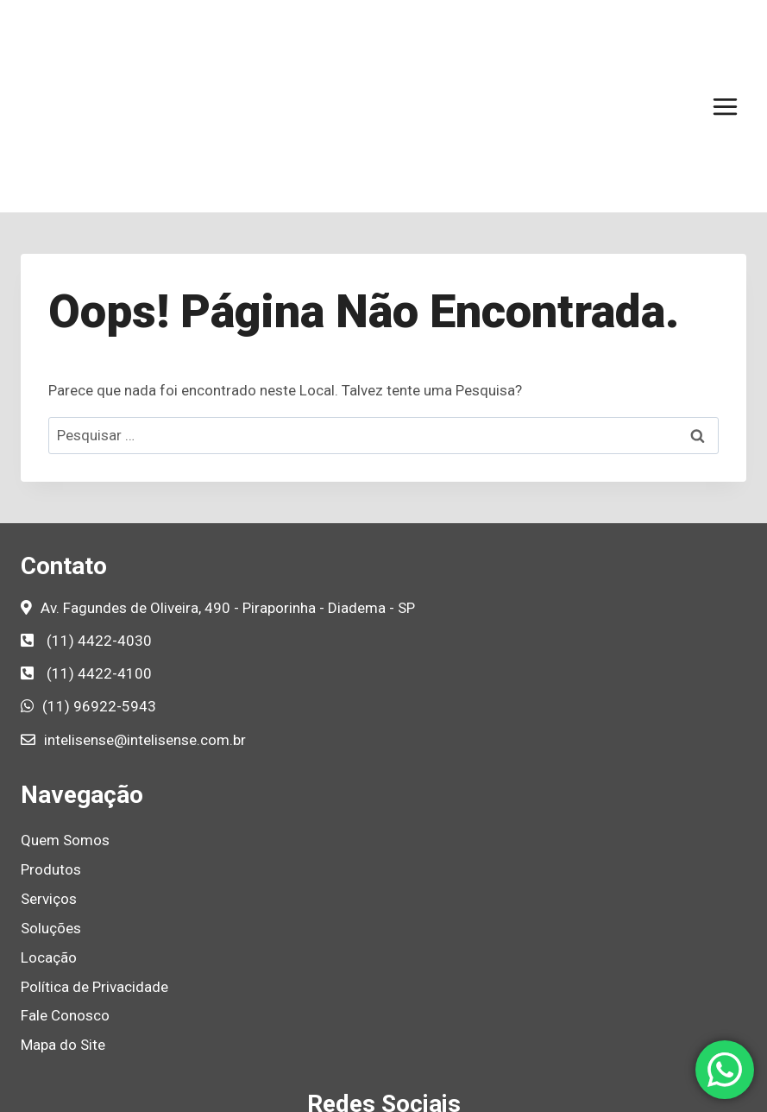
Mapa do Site (63, 918)
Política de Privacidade (94, 860)
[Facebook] (324, 1025)
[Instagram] (364, 1025)
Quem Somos (65, 714)
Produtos (51, 743)
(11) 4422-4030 (99, 514)
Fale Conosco (65, 889)
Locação (49, 831)
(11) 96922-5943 (99, 580)
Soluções (51, 802)
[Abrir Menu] (724, 43)
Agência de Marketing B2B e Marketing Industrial (542, 1090)
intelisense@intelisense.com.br (145, 613)
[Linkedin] (404, 1025)
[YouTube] (443, 1025)
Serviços (49, 772)
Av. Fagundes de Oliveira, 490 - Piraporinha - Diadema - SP (228, 481)
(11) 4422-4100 (99, 547)
